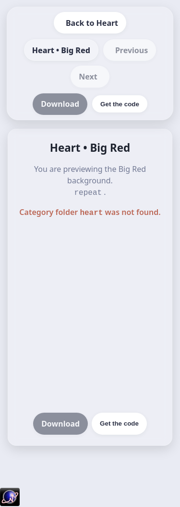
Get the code (119, 421)
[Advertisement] (90, 314)
